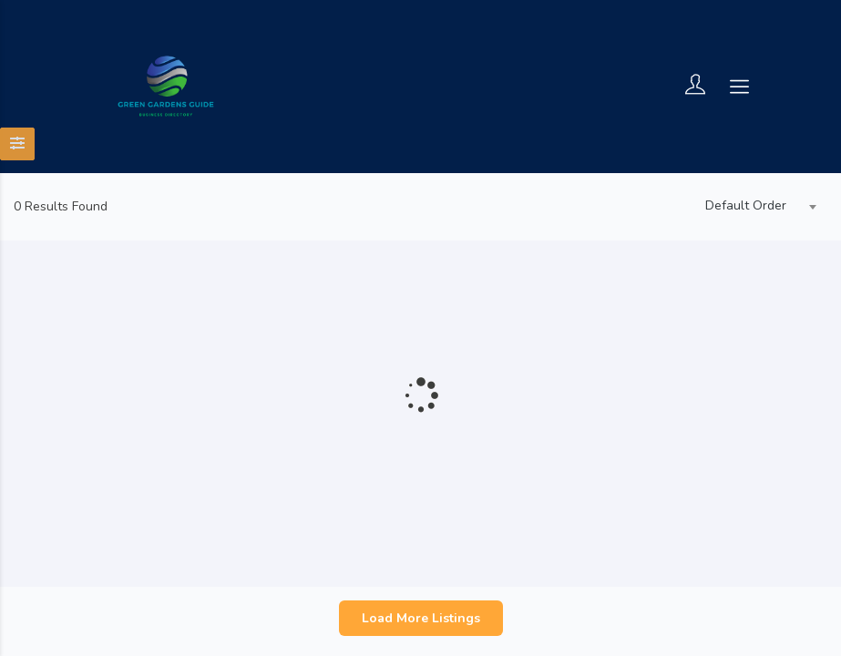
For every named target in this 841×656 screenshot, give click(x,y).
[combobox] (756, 206)
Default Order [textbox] (745, 205)
